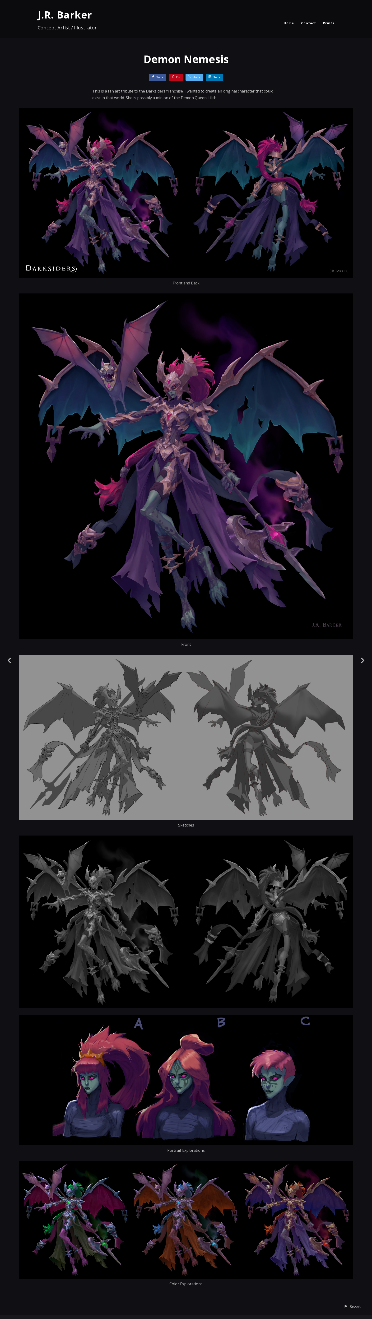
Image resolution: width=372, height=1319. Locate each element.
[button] (352, 1306)
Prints (328, 23)
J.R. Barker (65, 14)
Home (289, 23)
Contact (308, 23)
